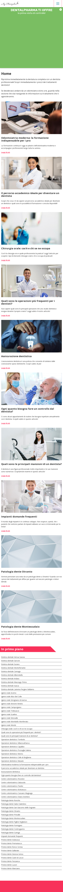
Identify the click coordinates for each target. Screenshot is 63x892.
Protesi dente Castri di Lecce (12, 858)
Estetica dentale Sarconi (10, 661)
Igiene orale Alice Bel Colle (11, 696)
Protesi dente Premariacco (11, 843)
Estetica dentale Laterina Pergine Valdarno (17, 689)
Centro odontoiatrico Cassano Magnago (17, 793)
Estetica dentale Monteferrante (13, 668)
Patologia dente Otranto (10, 811)
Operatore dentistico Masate (12, 761)
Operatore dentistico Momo (12, 754)
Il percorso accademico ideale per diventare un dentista (22, 768)
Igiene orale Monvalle (9, 718)
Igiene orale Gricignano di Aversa (14, 700)
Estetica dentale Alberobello (12, 675)
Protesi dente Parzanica (10, 861)
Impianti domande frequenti (12, 836)
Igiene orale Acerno (8, 693)
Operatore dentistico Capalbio (12, 747)
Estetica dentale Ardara (10, 678)
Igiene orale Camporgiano (11, 707)
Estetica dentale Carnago (11, 671)
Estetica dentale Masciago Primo (14, 682)
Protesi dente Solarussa (10, 840)
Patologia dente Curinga (10, 832)
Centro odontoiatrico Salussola (13, 782)
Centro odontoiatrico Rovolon (12, 779)
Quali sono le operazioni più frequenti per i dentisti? (21, 732)
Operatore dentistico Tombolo (13, 739)
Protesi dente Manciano (10, 868)
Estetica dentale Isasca (10, 686)
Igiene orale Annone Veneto (12, 704)
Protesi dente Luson (9, 865)
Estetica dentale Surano (10, 664)
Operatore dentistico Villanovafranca (15, 743)
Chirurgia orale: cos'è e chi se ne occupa (16, 729)
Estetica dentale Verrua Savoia (13, 657)
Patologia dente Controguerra (12, 829)
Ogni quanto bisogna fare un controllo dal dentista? (21, 775)
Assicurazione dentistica (10, 772)
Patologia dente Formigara (11, 825)
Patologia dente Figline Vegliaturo (14, 822)
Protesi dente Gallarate (10, 850)
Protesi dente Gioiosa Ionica (12, 854)
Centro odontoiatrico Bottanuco (13, 789)
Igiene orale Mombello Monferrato (14, 721)
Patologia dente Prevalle (10, 815)
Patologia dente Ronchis (10, 800)
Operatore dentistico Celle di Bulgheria (16, 757)
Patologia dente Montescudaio (13, 818)
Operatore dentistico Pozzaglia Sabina (16, 750)
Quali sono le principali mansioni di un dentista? (19, 736)
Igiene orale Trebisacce (10, 711)
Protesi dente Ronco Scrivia (12, 847)
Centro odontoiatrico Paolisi (12, 786)
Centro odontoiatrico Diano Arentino (15, 797)
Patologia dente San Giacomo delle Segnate (18, 807)
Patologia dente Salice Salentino (13, 804)
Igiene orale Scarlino (9, 714)
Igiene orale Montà (8, 725)
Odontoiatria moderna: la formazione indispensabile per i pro (24, 764)
